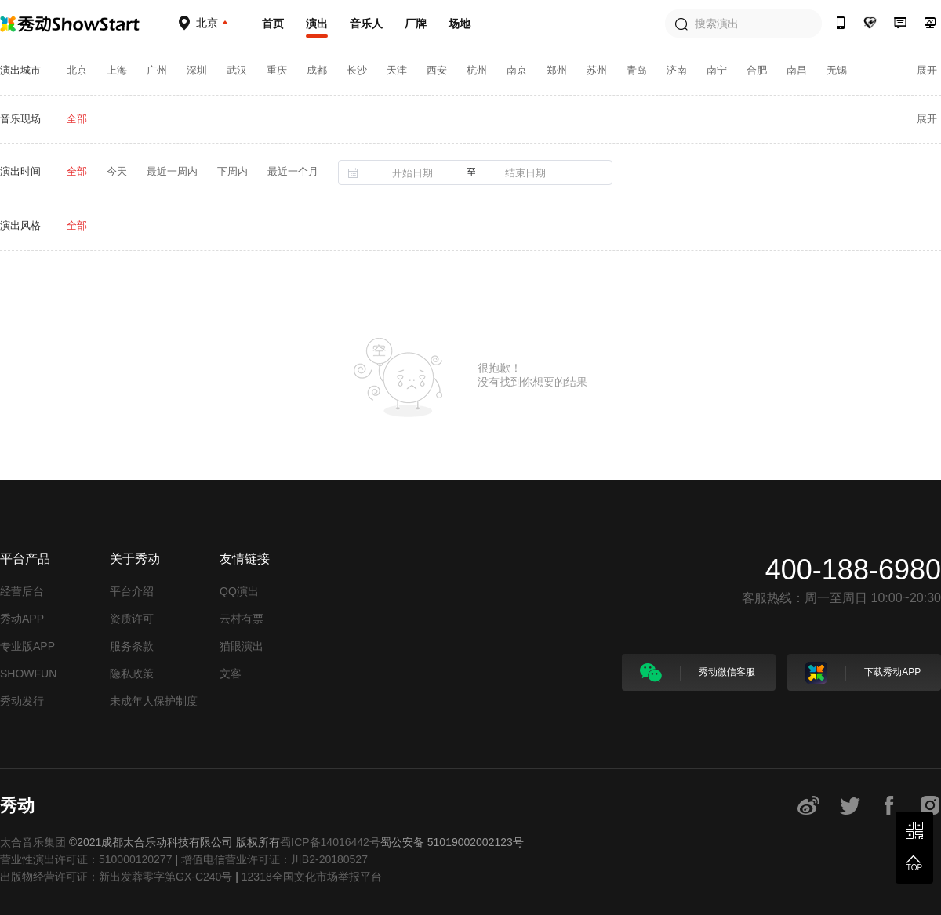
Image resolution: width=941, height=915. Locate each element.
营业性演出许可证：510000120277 (86, 859)
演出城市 (20, 70)
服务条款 (132, 646)
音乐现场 (20, 119)
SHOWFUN (28, 673)
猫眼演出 (241, 646)
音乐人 (366, 23)
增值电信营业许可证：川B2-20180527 (274, 859)
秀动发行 (22, 701)
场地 (459, 23)
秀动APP (22, 618)
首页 (273, 23)
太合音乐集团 (33, 842)
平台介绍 (132, 591)
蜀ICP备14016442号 (330, 842)
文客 (231, 673)
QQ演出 (239, 591)
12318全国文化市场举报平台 (312, 876)
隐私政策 (132, 673)
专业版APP (27, 646)
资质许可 (132, 618)
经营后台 (22, 591)
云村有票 (241, 618)
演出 (317, 23)
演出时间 (20, 171)
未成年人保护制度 (154, 701)
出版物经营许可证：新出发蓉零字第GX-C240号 (116, 876)
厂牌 (416, 23)
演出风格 (20, 225)
